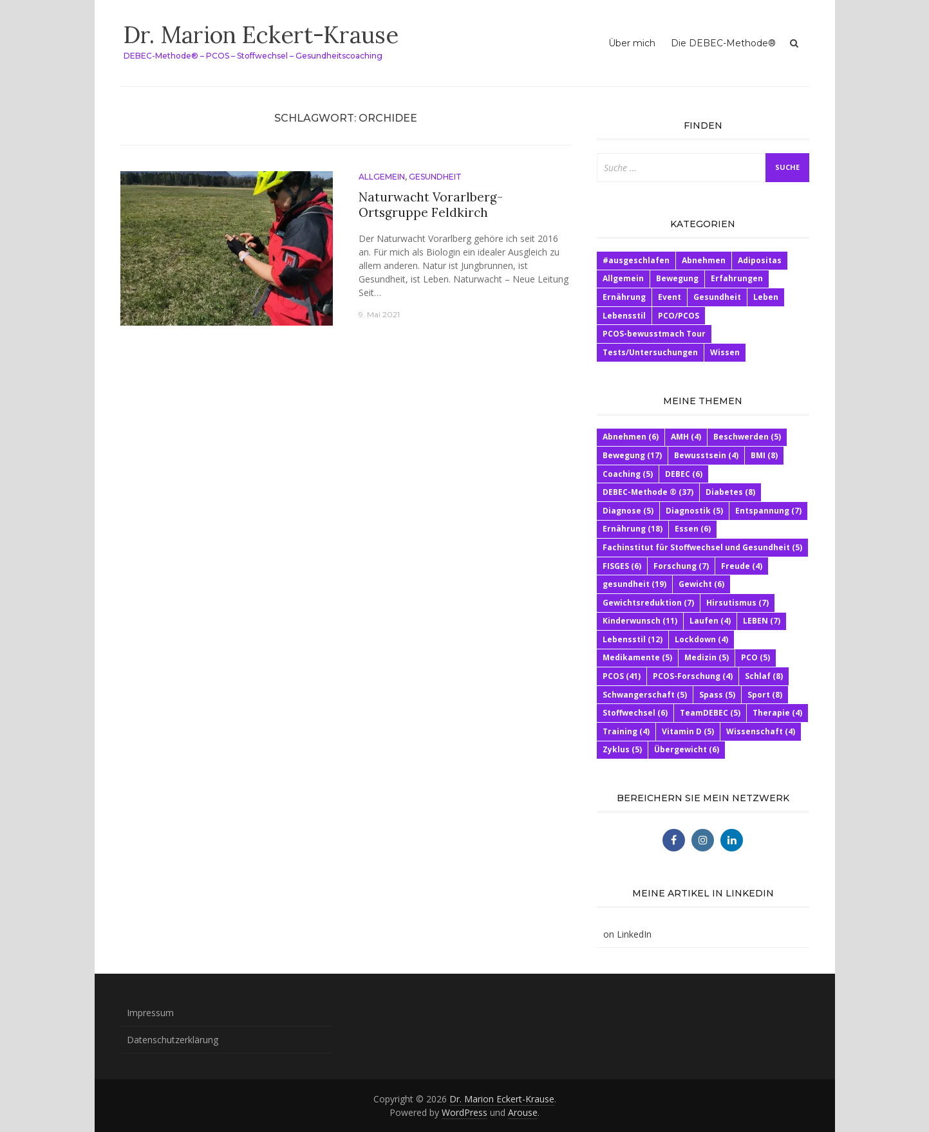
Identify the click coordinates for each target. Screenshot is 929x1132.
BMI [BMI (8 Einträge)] (764, 455)
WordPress (464, 1112)
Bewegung (677, 278)
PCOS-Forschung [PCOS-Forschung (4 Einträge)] (693, 676)
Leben (765, 297)
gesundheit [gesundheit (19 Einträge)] (634, 584)
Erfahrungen (737, 278)
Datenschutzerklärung (172, 1040)
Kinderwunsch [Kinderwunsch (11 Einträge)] (640, 620)
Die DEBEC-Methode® (723, 43)
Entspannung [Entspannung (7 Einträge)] (768, 510)
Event (669, 297)
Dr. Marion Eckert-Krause (261, 35)
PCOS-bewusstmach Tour (654, 333)
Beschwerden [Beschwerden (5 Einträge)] (747, 436)
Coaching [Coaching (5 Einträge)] (628, 474)
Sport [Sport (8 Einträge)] (764, 694)
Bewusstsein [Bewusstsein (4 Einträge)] (706, 455)
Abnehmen (704, 260)
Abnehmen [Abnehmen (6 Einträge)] (631, 436)
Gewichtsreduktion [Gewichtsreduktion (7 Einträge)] (648, 602)
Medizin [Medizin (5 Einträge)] (706, 657)
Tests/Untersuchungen (650, 352)
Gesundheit (435, 176)
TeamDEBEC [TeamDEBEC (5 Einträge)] (710, 712)
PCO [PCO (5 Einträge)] (755, 657)
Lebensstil (624, 315)
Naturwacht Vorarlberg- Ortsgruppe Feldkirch (431, 205)
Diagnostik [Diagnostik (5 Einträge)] (694, 510)
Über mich (631, 43)
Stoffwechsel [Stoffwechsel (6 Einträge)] (635, 712)
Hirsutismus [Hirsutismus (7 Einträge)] (737, 602)
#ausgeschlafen (636, 260)
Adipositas (760, 260)
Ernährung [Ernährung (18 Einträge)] (632, 528)
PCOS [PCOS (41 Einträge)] (622, 676)
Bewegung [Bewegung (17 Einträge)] (632, 455)
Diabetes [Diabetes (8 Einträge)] (730, 492)
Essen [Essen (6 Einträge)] (693, 528)
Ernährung (624, 297)
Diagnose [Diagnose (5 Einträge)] (628, 510)
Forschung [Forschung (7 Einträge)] (681, 566)
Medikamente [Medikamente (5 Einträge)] (637, 657)
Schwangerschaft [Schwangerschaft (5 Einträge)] (645, 694)
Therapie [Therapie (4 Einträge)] (777, 712)
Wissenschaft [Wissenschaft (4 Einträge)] (760, 731)
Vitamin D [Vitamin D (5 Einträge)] (688, 731)
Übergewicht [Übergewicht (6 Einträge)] (686, 749)
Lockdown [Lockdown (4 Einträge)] (701, 639)
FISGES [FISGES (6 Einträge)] (622, 566)
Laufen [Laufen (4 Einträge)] (710, 620)
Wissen (725, 352)
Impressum (150, 1013)
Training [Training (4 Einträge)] (626, 731)
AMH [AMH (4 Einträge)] (686, 436)
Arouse (523, 1112)
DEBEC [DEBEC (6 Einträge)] (683, 474)
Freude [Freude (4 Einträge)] (741, 566)
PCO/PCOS (678, 315)
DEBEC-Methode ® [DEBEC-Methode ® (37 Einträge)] (648, 492)
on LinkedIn (627, 934)
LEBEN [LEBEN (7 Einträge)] (761, 620)
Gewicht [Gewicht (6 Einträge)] (701, 584)
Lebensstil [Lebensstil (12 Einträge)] (632, 639)
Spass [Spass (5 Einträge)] (717, 694)
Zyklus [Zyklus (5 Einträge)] (622, 749)
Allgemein (382, 176)
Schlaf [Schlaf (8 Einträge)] (764, 676)
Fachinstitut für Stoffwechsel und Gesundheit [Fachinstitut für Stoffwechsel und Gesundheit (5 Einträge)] (702, 547)
